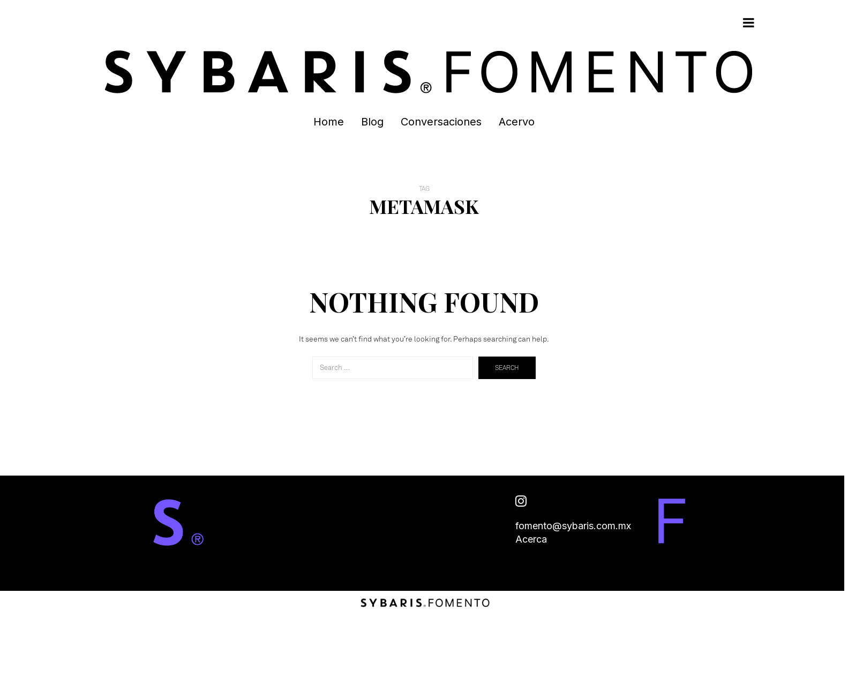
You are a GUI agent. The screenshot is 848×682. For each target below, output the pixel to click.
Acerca (531, 539)
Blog (372, 121)
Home (328, 121)
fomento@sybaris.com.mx (573, 525)
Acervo (517, 121)
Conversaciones (441, 121)
